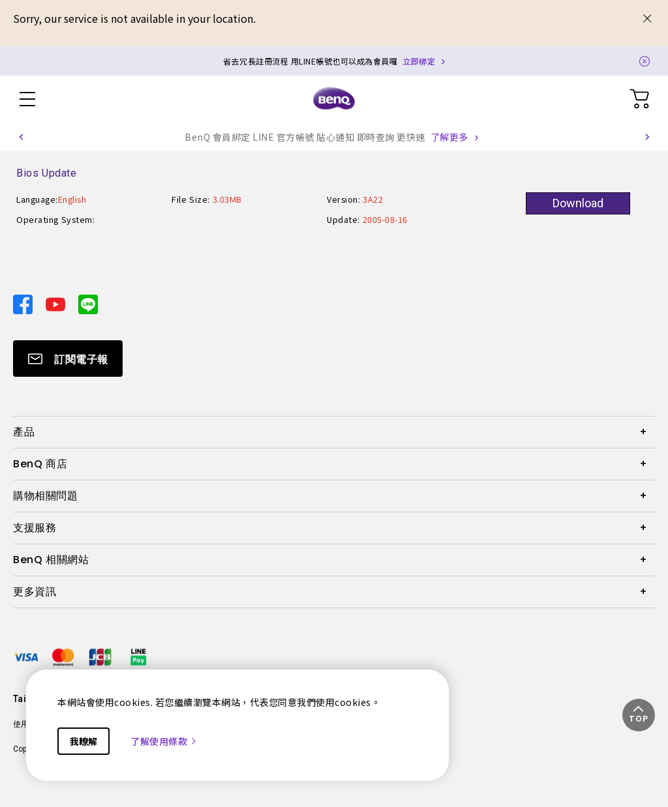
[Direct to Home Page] (334, 99)
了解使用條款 (164, 741)
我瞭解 (83, 741)
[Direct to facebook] (24, 303)
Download (578, 203)
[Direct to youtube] (57, 303)
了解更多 (449, 136)
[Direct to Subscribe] (68, 358)
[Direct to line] (88, 303)
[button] (21, 137)
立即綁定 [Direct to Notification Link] (418, 60)
